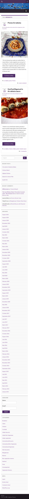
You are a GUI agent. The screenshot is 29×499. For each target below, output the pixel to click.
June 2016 (4, 342)
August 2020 (5, 264)
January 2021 (5, 249)
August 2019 (5, 293)
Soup (3, 464)
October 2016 (5, 333)
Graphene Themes (12, 497)
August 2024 (5, 217)
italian (14, 148)
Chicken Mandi (5, 170)
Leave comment (23, 83)
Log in (3, 479)
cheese (11, 148)
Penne (13, 80)
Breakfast (4, 420)
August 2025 (5, 214)
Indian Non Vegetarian (7, 435)
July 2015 (4, 374)
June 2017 (4, 322)
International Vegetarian (15, 93)
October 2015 (5, 365)
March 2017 (5, 325)
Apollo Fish (5, 179)
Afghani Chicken (6, 173)
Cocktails (4, 429)
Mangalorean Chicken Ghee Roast (18, 201)
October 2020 (5, 258)
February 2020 (5, 281)
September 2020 (6, 261)
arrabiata (6, 80)
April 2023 (4, 226)
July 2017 (4, 319)
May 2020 (4, 272)
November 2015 (6, 362)
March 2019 (5, 296)
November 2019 (6, 287)
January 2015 (5, 391)
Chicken (4, 426)
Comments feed (6, 485)
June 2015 (4, 377)
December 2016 (6, 330)
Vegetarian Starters (7, 470)
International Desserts (7, 441)
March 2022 (5, 237)
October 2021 (5, 240)
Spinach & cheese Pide (7, 176)
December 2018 (6, 301)
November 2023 (6, 223)
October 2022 (5, 232)
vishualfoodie (6, 27)
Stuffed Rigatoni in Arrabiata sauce (15, 90)
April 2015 (4, 383)
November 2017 (6, 310)
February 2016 (5, 354)
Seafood (4, 461)
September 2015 (6, 368)
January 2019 (5, 298)
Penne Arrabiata (14, 23)
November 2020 (6, 255)
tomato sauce (23, 148)
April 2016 (4, 348)
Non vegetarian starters (8, 458)
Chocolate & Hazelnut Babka (9, 167)
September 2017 (6, 316)
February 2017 (5, 327)
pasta (10, 80)
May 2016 (4, 345)
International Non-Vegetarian (16, 27)
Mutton (4, 455)
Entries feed (5, 482)
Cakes (3, 423)
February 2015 (5, 388)
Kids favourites (6, 449)
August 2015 (5, 371)
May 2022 (4, 235)
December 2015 (6, 359)
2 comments (24, 151)
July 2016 (4, 339)
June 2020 (4, 269)
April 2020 (4, 275)
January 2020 (5, 284)
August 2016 (5, 336)
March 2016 (5, 351)
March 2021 (5, 246)
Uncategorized (5, 467)
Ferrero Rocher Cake (16, 198)
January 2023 (5, 229)
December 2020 (6, 252)
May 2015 (4, 380)
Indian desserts (6, 432)
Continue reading (8, 75)
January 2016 (5, 357)
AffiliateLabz (5, 189)
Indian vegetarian (6, 438)
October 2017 (5, 313)
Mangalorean (5, 452)
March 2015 (5, 386)
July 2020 (4, 266)
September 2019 (6, 290)
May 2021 (4, 243)
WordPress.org (6, 488)
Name (9, 402)
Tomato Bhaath (14, 189)
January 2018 (5, 307)
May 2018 (4, 304)
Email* (9, 407)
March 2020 (5, 278)
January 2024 (5, 220)
